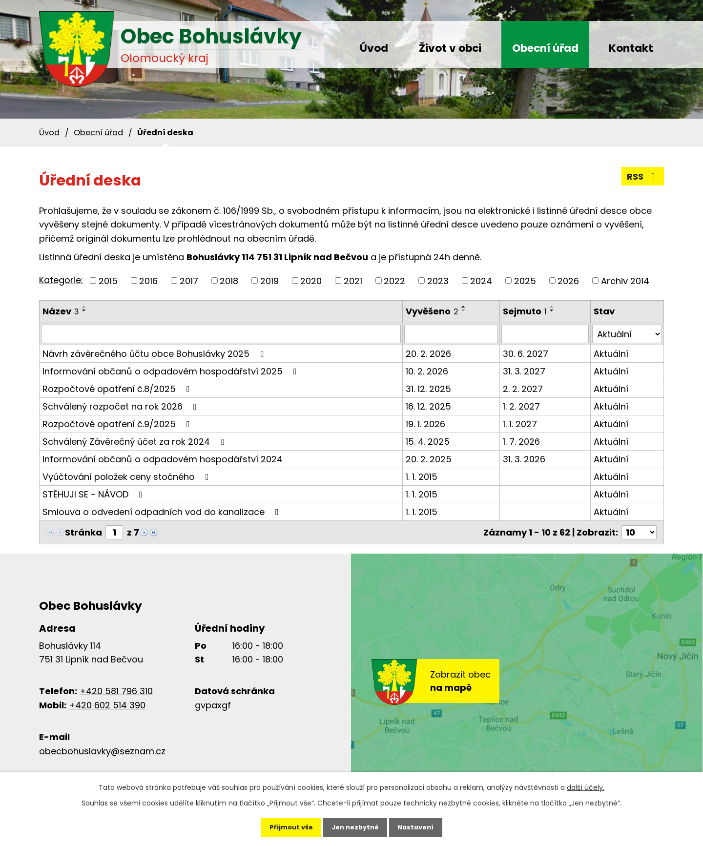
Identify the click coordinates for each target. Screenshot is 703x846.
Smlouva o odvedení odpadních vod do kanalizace (162, 512)
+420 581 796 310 (116, 691)
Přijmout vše (281, 824)
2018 (229, 280)
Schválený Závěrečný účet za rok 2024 (135, 441)
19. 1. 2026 (425, 424)
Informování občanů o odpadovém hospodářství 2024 (162, 459)
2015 (108, 280)
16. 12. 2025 (428, 406)
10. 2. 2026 (427, 371)
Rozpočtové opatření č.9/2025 (118, 424)
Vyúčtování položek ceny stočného (127, 477)
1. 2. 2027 (521, 406)
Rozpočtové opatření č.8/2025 (118, 389)
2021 (353, 280)
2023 (438, 280)
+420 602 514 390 (107, 705)
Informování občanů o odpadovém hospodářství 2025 (171, 371)
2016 (148, 280)
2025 (525, 280)
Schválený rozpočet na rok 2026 (121, 406)
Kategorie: (61, 280)
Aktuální (611, 354)
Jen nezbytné (355, 824)
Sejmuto (525, 311)
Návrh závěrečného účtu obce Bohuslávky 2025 (155, 354)
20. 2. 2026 (428, 354)
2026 (568, 280)
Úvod (374, 48)
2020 (311, 280)
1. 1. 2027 (520, 424)
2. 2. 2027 (523, 389)
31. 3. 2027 (524, 371)
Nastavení (425, 824)
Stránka (83, 532)
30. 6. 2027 (525, 354)
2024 (481, 280)
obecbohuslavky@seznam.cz (102, 751)
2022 (394, 280)
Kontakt (631, 48)
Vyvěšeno (432, 311)
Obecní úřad (545, 48)
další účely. (585, 782)
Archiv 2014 (625, 280)
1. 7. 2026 (521, 441)
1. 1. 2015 (421, 477)
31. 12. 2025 (428, 389)
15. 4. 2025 (428, 441)
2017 (189, 280)
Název (60, 311)
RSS (643, 176)
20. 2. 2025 (429, 459)
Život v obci (450, 48)
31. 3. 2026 (524, 459)
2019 (269, 280)
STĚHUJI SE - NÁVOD (94, 494)
